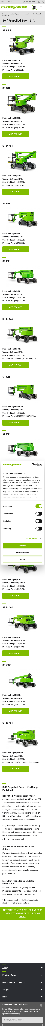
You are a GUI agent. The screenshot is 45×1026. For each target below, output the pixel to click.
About (5, 968)
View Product (15, 76)
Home (4, 14)
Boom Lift (26, 14)
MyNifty (34, 7)
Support (6, 989)
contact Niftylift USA (21, 894)
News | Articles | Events (13, 982)
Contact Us (38, 1)
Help (4, 997)
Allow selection (22, 553)
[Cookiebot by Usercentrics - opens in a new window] (32, 464)
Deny (22, 560)
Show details (31, 538)
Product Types (15, 14)
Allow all (22, 546)
